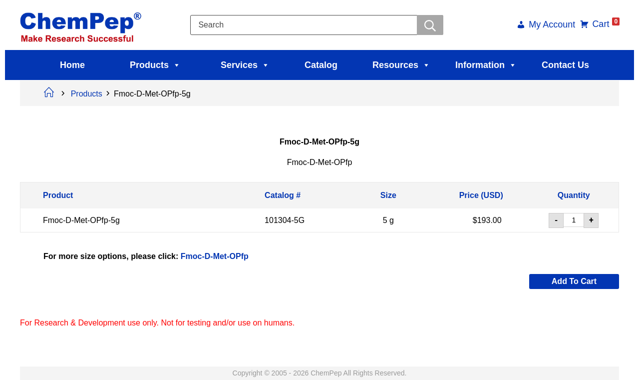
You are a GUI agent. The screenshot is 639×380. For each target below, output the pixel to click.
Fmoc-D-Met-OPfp (215, 256)
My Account (551, 25)
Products (155, 65)
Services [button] (245, 65)
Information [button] (486, 65)
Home (72, 65)
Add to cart (574, 281)
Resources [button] (401, 65)
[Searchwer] (430, 25)
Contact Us (565, 65)
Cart (605, 24)
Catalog (321, 65)
